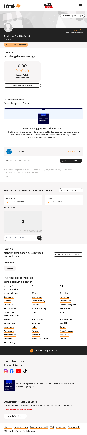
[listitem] (15, 288)
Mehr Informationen (51, 137)
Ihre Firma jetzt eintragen (18, 410)
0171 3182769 (57, 202)
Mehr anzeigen (12, 177)
